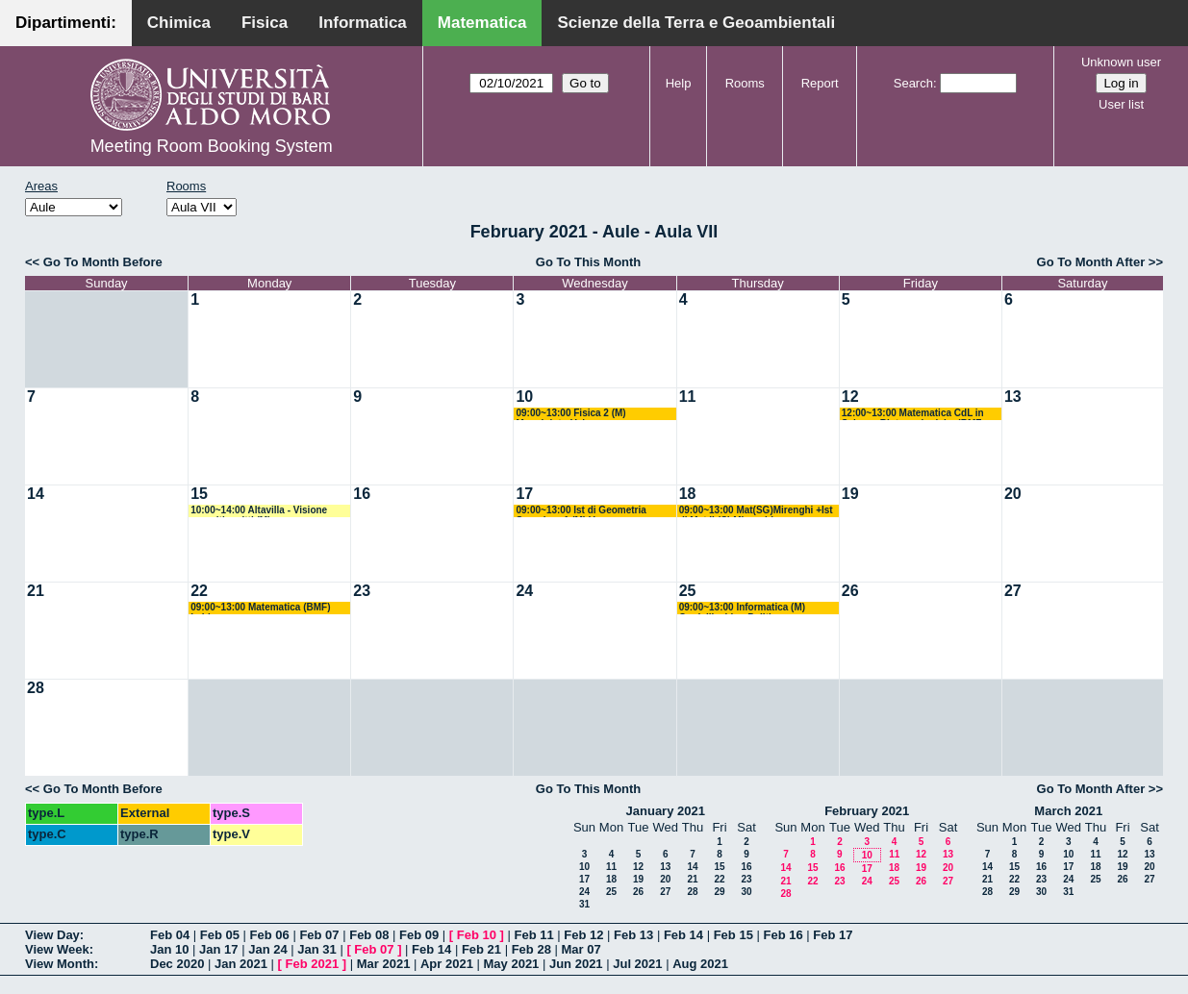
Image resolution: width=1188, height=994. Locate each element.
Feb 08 (369, 935)
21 (35, 591)
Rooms (745, 83)
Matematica (482, 22)
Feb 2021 (313, 964)
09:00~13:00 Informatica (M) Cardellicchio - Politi (742, 608)
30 (746, 891)
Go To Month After (1091, 262)
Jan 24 (267, 949)
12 (850, 396)
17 (524, 493)
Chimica (179, 22)
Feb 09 (419, 935)
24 (524, 591)
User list (1121, 104)
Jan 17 (218, 949)
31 (584, 904)
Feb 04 (170, 935)
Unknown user (1121, 62)
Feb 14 (683, 935)
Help (679, 83)
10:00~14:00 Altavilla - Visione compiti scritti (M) (258, 511)
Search (913, 83)
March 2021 (1068, 811)
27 (1013, 591)
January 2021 (665, 811)
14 (35, 493)
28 (35, 688)
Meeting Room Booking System (211, 146)
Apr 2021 (446, 964)
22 (199, 591)
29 (719, 891)
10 (524, 396)
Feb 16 (782, 935)
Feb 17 (832, 935)
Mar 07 (580, 949)
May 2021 (512, 964)
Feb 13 (633, 935)
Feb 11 (533, 935)
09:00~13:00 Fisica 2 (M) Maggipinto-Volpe (570, 414)
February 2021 (866, 811)
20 (1013, 493)
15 (199, 493)
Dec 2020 (177, 964)
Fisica (264, 22)
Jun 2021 (576, 964)
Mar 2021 (384, 964)
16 (361, 493)
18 (687, 493)
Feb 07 (319, 935)
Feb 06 (270, 935)
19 (850, 493)
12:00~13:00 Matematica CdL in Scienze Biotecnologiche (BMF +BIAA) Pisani (913, 414)
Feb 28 (531, 949)
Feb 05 (220, 935)
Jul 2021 (637, 964)
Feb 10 (476, 935)
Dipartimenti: (65, 22)
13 (1013, 396)
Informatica (362, 22)
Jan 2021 (241, 964)
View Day (52, 935)
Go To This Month (589, 262)
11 (687, 396)
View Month (59, 964)
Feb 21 (481, 949)
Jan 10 (169, 949)
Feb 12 (583, 935)
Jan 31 (316, 949)
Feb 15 (733, 935)
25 (687, 591)
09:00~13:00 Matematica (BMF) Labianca (260, 608)
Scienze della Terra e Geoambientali (696, 22)
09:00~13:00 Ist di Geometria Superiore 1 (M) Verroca (580, 511)
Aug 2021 (700, 964)
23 (361, 591)
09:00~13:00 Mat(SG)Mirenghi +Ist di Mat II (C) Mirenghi (756, 511)
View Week (57, 949)
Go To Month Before (103, 262)
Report (820, 83)
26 (850, 591)
